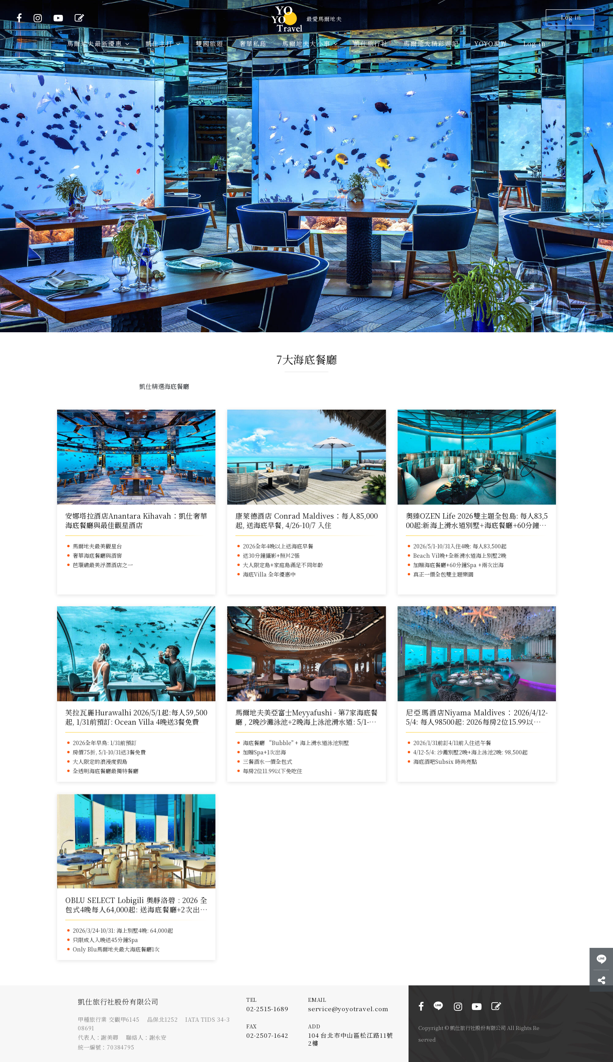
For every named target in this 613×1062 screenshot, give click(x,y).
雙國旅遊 (209, 43)
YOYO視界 (490, 43)
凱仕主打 (163, 43)
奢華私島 (253, 43)
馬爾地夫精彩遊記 (431, 43)
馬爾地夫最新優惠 (98, 43)
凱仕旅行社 (370, 43)
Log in (571, 17)
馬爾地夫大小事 (310, 43)
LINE (438, 1005)
